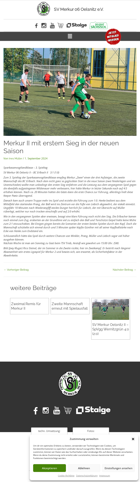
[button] (133, 439)
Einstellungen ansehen (118, 468)
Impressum (104, 476)
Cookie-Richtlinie (66, 476)
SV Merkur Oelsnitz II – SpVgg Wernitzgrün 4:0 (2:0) (110, 329)
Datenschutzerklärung (86, 476)
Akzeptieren (49, 468)
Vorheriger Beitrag (16, 269)
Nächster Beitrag (124, 269)
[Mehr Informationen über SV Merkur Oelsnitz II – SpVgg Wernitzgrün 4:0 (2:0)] (110, 309)
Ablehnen (84, 468)
